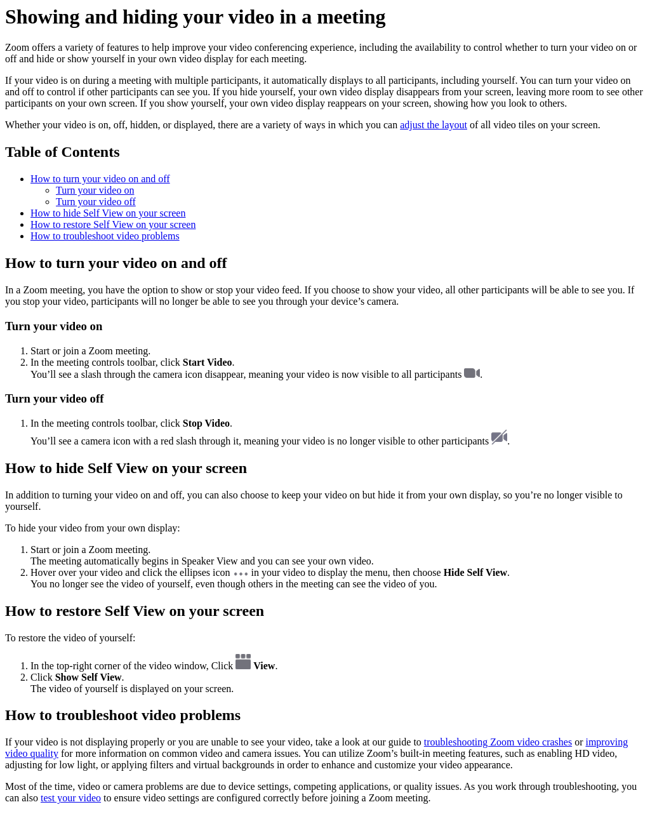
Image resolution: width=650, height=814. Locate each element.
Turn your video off (96, 201)
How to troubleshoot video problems (105, 235)
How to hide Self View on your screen (107, 213)
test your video (71, 797)
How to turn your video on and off (100, 178)
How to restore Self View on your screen (113, 224)
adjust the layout (433, 124)
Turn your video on (95, 190)
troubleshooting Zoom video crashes (498, 742)
